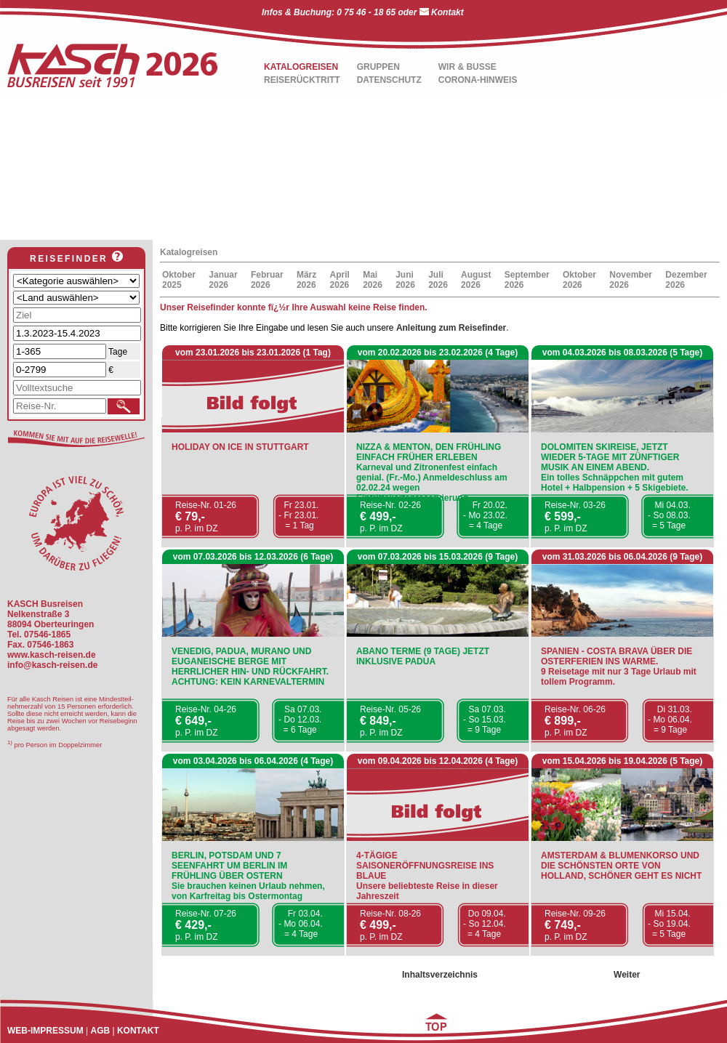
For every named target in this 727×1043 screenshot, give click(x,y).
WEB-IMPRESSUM (45, 1031)
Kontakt (447, 12)
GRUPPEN (378, 67)
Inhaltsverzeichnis (440, 975)
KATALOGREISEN (301, 67)
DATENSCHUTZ (389, 80)
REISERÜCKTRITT (302, 80)
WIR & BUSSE (467, 67)
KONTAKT (138, 1031)
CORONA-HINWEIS (478, 80)
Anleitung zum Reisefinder (451, 328)
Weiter (627, 975)
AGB (100, 1031)
